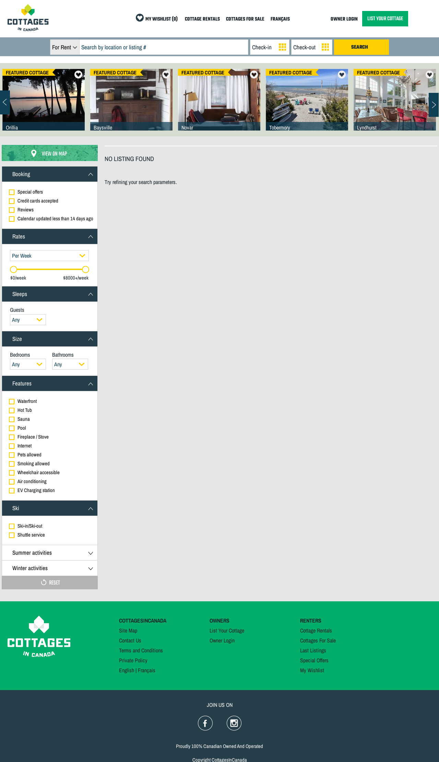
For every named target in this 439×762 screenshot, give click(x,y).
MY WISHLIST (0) (161, 19)
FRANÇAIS (280, 19)
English (126, 670)
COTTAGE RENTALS (202, 19)
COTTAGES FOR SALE (245, 19)
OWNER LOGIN (344, 19)
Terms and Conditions (141, 650)
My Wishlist (312, 670)
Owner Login (222, 640)
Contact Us (130, 640)
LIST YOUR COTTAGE (385, 18)
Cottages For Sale (318, 640)
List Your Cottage (227, 630)
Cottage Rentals (316, 630)
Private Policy (133, 660)
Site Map (128, 630)
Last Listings (313, 650)
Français (146, 670)
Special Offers (314, 660)
